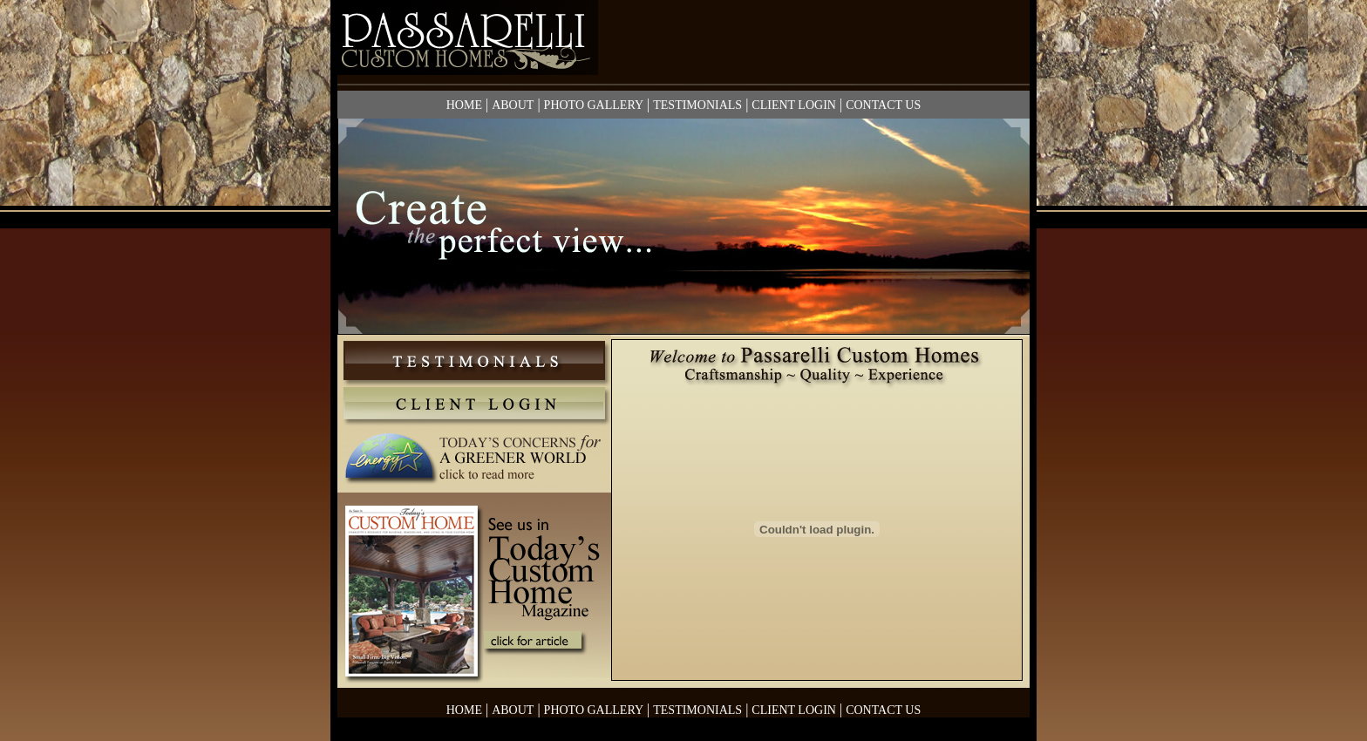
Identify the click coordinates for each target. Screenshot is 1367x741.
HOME (464, 105)
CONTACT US (883, 105)
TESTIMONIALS (697, 105)
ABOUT (513, 105)
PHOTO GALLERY (593, 105)
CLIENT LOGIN (794, 105)
